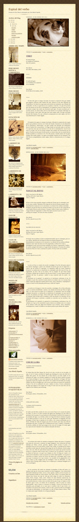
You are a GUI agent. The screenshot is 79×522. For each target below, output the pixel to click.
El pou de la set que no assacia (16, 334)
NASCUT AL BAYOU (17, 33)
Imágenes (11, 340)
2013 (11, 20)
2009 (11, 43)
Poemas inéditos (12, 347)
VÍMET (13, 29)
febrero (13, 24)
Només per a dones (13, 345)
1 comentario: (49, 52)
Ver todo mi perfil (13, 368)
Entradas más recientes (32, 503)
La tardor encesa (12, 342)
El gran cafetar (12, 332)
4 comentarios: (49, 313)
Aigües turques (12, 331)
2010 (11, 41)
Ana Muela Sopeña (17, 359)
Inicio (49, 503)
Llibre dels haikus (13, 344)
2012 (11, 22)
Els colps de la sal (13, 339)
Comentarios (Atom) (39, 506)
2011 (11, 39)
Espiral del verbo (19, 9)
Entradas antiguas (65, 503)
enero (13, 25)
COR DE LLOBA (16, 37)
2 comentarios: (49, 186)
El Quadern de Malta (13, 337)
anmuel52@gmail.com (14, 404)
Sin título (14, 27)
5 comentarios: (49, 147)
